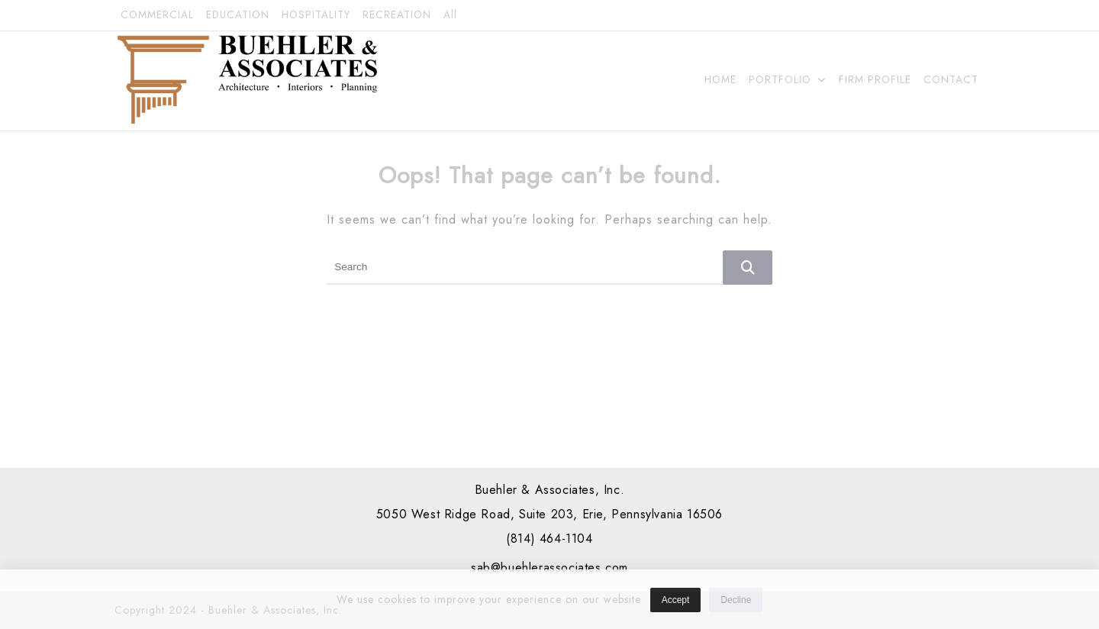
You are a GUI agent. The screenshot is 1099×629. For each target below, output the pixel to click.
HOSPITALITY (316, 15)
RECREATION (397, 15)
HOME (720, 79)
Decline (735, 605)
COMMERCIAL (157, 15)
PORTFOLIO (788, 79)
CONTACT (950, 79)
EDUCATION (237, 15)
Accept (676, 605)
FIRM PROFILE (875, 79)
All (450, 15)
